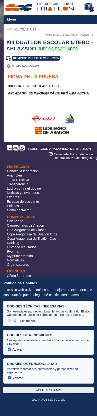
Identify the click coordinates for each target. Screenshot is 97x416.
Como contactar (19, 210)
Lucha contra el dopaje (24, 188)
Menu (11, 19)
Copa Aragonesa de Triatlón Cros (32, 238)
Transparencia (17, 184)
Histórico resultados (21, 247)
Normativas (15, 260)
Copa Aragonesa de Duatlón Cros (32, 234)
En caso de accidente (23, 201)
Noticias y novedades (23, 193)
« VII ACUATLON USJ (21, 29)
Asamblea (14, 175)
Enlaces (13, 206)
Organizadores (18, 264)
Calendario (15, 221)
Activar (15, 349)
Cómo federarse (19, 276)
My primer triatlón (20, 256)
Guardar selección (48, 399)
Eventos (13, 197)
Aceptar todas (48, 390)
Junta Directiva (18, 180)
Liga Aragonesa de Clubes (26, 230)
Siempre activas (22, 321)
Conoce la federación (23, 171)
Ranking (13, 243)
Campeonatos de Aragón (25, 225)
